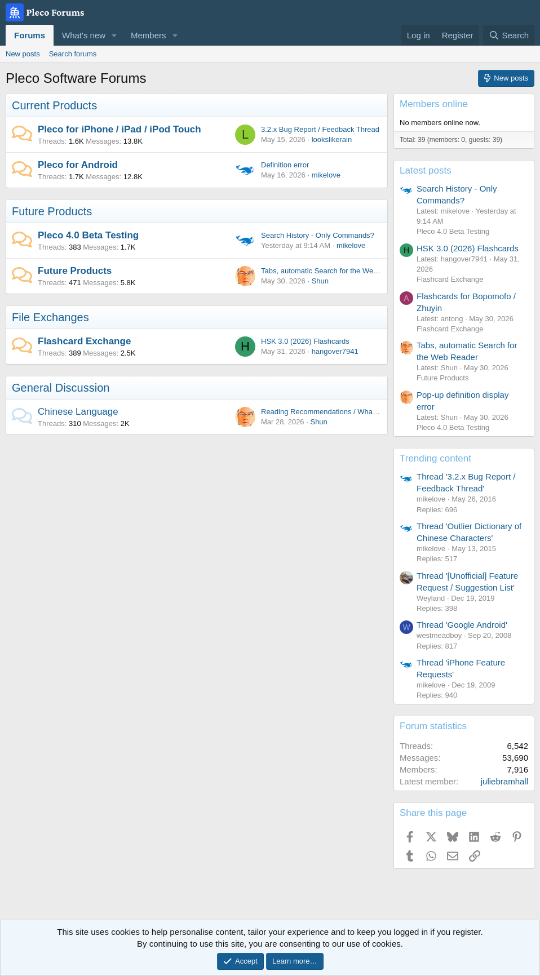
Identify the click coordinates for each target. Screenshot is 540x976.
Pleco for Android (78, 164)
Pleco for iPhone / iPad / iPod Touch (119, 129)
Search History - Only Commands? (317, 235)
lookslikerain (332, 139)
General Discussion (60, 387)
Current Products (54, 105)
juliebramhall (504, 781)
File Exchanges (50, 317)
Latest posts (426, 170)
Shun (320, 281)
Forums (29, 35)
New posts (23, 54)
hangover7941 (335, 351)
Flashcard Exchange (84, 341)
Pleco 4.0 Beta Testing (88, 235)
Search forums (73, 54)
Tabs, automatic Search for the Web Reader (332, 271)
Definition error (285, 165)
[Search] (508, 35)
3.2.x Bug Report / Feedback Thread (320, 129)
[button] (114, 35)
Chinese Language (78, 411)
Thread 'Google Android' (462, 624)
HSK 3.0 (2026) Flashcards (305, 341)
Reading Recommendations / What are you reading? (346, 411)
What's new (83, 35)
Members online (434, 104)
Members (148, 35)
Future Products (52, 211)
